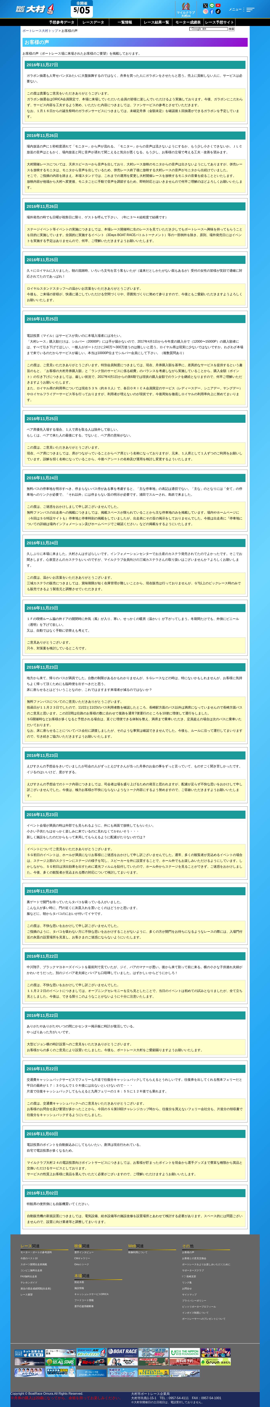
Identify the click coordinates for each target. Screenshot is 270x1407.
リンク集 (187, 1282)
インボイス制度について (195, 1312)
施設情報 (79, 1288)
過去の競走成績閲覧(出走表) (36, 1288)
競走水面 (79, 1282)
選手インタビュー (84, 1252)
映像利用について (138, 1252)
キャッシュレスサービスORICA (91, 1294)
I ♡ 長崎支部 (189, 1276)
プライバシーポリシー (194, 1300)
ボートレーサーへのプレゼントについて (204, 1318)
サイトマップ (189, 1294)
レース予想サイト (219, 22)
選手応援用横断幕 (84, 1306)
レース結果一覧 (156, 22)
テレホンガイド (29, 1282)
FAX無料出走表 (29, 1276)
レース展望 (27, 1294)
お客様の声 (188, 1252)
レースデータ (93, 22)
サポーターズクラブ (193, 1270)
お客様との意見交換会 (194, 1258)
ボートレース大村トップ (40, 30)
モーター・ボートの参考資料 (36, 1252)
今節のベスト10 (29, 1258)
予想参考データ (61, 22)
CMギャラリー (82, 1258)
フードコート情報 (84, 1300)
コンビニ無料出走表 (31, 1270)
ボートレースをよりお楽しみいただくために (206, 1264)
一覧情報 (125, 22)
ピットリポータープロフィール (199, 1306)
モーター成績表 (188, 22)
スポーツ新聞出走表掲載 (34, 1264)
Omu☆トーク (81, 1264)
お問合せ (187, 1288)
